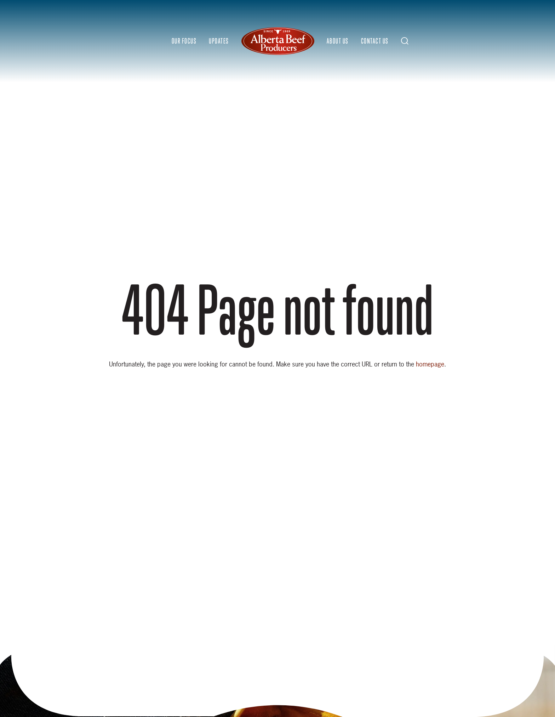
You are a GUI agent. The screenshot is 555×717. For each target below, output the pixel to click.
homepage (430, 364)
